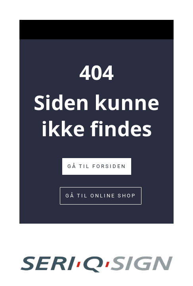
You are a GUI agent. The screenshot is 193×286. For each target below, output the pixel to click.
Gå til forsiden (96, 166)
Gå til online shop (100, 196)
